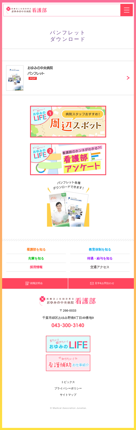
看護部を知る (36, 249)
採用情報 (36, 267)
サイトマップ (68, 394)
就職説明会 (36, 283)
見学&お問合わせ (104, 283)
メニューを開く (126, 10)
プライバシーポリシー (68, 388)
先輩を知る (36, 258)
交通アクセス (99, 267)
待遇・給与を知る (100, 258)
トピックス (68, 382)
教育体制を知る (100, 249)
